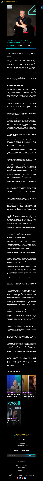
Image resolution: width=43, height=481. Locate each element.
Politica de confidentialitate (21, 465)
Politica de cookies (21, 467)
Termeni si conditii (21, 470)
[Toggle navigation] (42, 2)
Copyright (21, 468)
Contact (21, 463)
